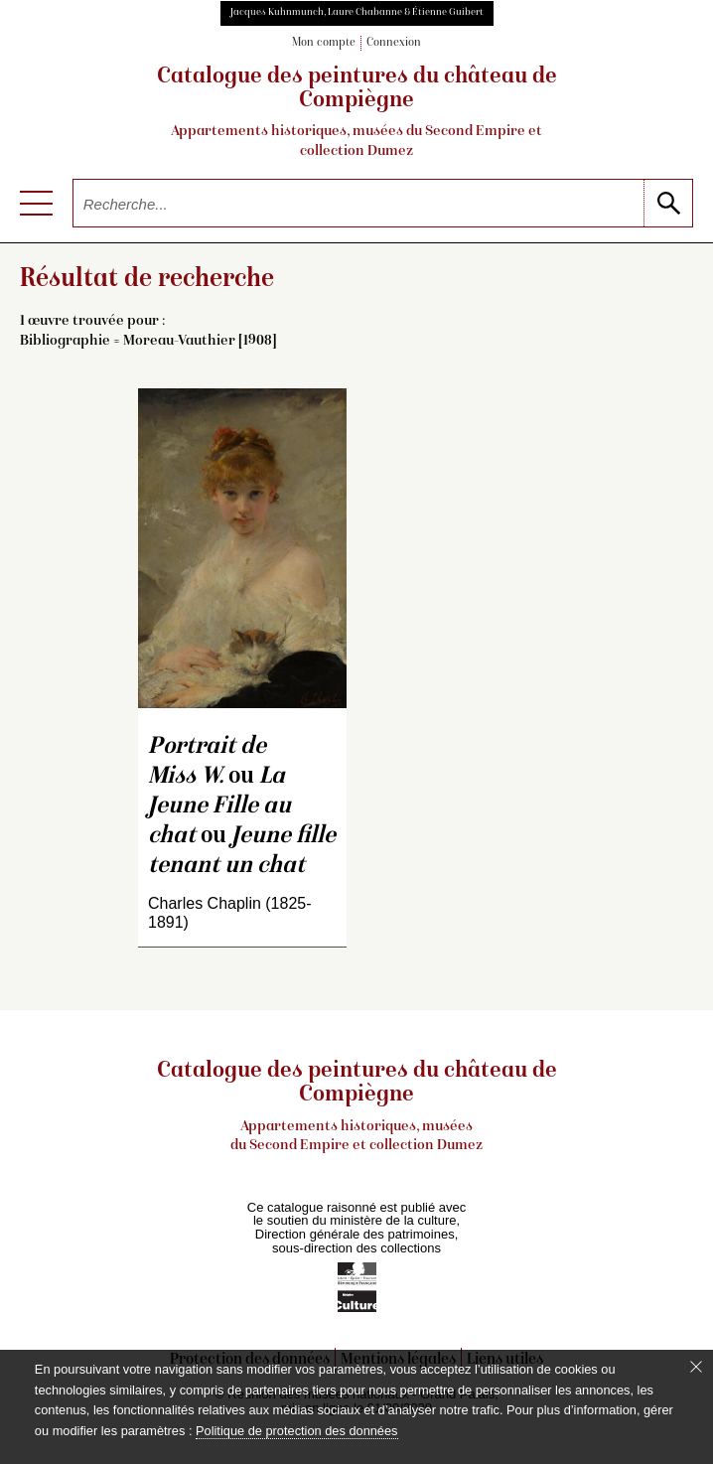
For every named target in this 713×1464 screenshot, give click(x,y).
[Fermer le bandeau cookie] (696, 1367)
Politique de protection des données (296, 1430)
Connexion (393, 43)
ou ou (242, 807)
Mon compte (324, 43)
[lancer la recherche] (667, 203)
